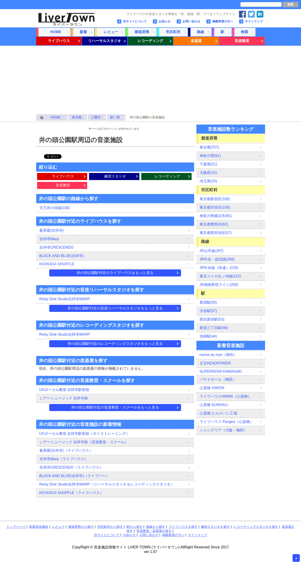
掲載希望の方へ (222, 21)
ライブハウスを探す (183, 526)
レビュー (110, 32)
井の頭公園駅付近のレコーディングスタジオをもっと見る (115, 343)
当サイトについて (135, 21)
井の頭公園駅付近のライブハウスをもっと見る (115, 273)
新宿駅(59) (208, 302)
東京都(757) (209, 147)
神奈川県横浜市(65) (216, 216)
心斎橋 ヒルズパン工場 (218, 413)
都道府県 (142, 32)
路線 (200, 32)
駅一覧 (115, 117)
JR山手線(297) (212, 251)
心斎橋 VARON (212, 388)
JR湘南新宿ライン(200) (219, 285)
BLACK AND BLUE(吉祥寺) (61, 256)
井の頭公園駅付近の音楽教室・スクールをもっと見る (115, 407)
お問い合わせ (191, 21)
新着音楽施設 (38, 526)
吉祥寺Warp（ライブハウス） (63, 459)
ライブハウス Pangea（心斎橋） (227, 422)
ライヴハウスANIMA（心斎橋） (226, 396)
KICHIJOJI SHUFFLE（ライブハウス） (71, 493)
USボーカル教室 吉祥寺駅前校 (64, 390)
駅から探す (135, 526)
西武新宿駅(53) (212, 319)
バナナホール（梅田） (218, 379)
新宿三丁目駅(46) (214, 328)
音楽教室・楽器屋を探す (154, 531)
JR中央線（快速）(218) (219, 268)
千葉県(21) (208, 164)
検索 (290, 4)
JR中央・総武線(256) (217, 259)
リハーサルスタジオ (104, 41)
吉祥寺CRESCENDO (56, 247)
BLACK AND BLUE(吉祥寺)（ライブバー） (74, 476)
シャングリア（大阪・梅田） (223, 430)
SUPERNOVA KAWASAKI (221, 371)
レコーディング (150, 41)
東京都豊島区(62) (214, 224)
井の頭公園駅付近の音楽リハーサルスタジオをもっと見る (115, 308)
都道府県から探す (81, 526)
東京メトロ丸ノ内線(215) (220, 276)
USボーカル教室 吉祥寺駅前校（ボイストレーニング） (84, 434)
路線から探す (155, 526)
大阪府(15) (208, 173)
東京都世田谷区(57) (216, 233)
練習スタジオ (115, 176)
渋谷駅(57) (208, 311)
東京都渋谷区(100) (215, 207)
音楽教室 (242, 41)
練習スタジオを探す (215, 526)
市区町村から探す (110, 526)
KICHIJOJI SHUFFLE (56, 264)
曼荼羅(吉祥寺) (51, 230)
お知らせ (165, 21)
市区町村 (173, 32)
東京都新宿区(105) (215, 199)
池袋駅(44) (208, 336)
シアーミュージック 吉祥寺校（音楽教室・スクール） (83, 442)
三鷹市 (96, 117)
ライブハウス (59, 41)
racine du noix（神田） (218, 355)
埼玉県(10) (208, 181)
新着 (83, 32)
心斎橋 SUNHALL (214, 405)
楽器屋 (196, 41)
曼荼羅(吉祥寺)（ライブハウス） (66, 450)
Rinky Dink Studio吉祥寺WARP (64, 299)
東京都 (76, 117)
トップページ (16, 526)
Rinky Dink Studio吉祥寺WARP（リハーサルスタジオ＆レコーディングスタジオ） (106, 484)
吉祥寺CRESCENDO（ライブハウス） (71, 467)
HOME (56, 32)
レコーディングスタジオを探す (255, 526)
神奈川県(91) (210, 156)
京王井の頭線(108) (54, 208)
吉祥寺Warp (49, 239)
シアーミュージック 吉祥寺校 (63, 398)
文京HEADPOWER (215, 363)
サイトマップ (254, 21)
